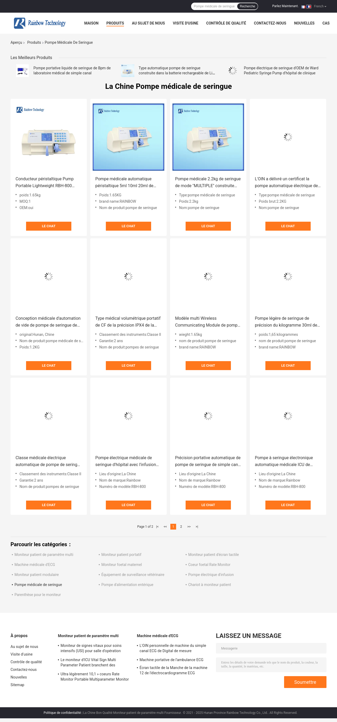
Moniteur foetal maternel (121, 565)
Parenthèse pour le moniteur (37, 595)
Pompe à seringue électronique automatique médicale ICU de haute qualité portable (284, 461)
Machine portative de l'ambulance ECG (172, 660)
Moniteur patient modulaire (36, 575)
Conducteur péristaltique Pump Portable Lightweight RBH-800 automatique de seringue (45, 182)
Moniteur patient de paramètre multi (43, 555)
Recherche (247, 6)
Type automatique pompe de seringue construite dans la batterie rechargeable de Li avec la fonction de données (175, 73)
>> (189, 527)
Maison (91, 23)
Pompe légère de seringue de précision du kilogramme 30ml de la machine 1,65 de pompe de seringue (286, 322)
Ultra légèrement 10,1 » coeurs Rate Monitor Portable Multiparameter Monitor (95, 676)
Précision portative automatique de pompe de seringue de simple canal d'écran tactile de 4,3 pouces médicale (208, 461)
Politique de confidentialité (62, 713)
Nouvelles (304, 23)
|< (157, 527)
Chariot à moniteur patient (209, 585)
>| (197, 527)
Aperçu (16, 42)
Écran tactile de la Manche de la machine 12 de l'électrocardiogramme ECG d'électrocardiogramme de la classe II (173, 671)
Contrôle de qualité (226, 23)
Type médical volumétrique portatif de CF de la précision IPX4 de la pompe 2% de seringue (128, 322)
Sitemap (17, 685)
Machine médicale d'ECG (34, 565)
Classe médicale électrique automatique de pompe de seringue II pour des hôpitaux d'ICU (49, 461)
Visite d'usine (185, 23)
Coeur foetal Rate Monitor (209, 565)
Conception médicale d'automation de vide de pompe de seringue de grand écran (48, 322)
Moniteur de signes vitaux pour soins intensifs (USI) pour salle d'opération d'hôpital (91, 649)
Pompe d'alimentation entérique (127, 585)
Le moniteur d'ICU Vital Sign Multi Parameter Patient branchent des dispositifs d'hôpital (88, 663)
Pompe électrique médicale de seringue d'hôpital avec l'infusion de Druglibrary (125, 461)
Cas (326, 23)
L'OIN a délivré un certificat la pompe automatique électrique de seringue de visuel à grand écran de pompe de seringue (288, 182)
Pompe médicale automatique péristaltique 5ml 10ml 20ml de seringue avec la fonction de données (124, 182)
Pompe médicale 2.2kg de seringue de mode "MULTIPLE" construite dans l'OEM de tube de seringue (208, 182)
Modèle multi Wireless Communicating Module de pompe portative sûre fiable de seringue (207, 322)
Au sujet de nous (148, 23)
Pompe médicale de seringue (38, 585)
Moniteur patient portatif (121, 555)
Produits (115, 23)
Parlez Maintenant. (285, 6)
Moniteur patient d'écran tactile (213, 555)
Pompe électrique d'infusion (211, 575)
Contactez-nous (270, 23)
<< (165, 527)
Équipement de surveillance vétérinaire (132, 575)
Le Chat (48, 226)
